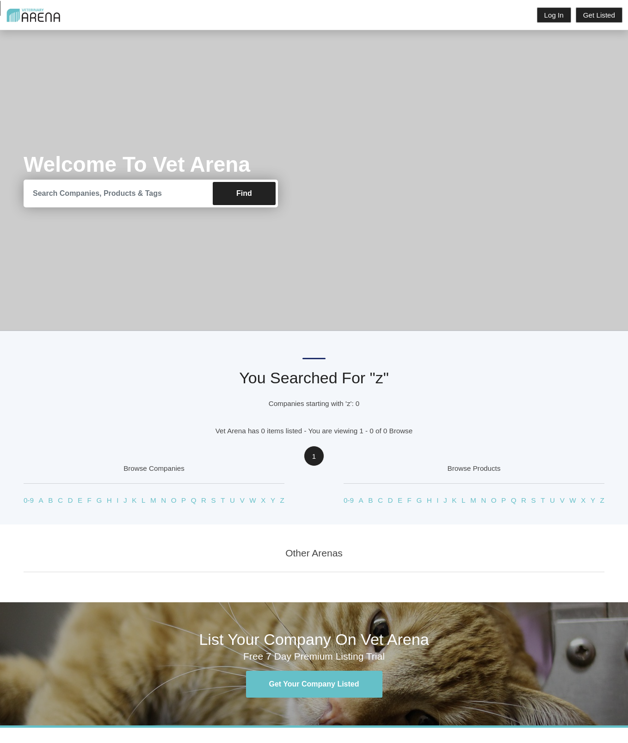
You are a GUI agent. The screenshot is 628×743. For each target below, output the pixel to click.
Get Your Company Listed (314, 684)
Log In (554, 15)
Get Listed (599, 15)
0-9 (29, 500)
